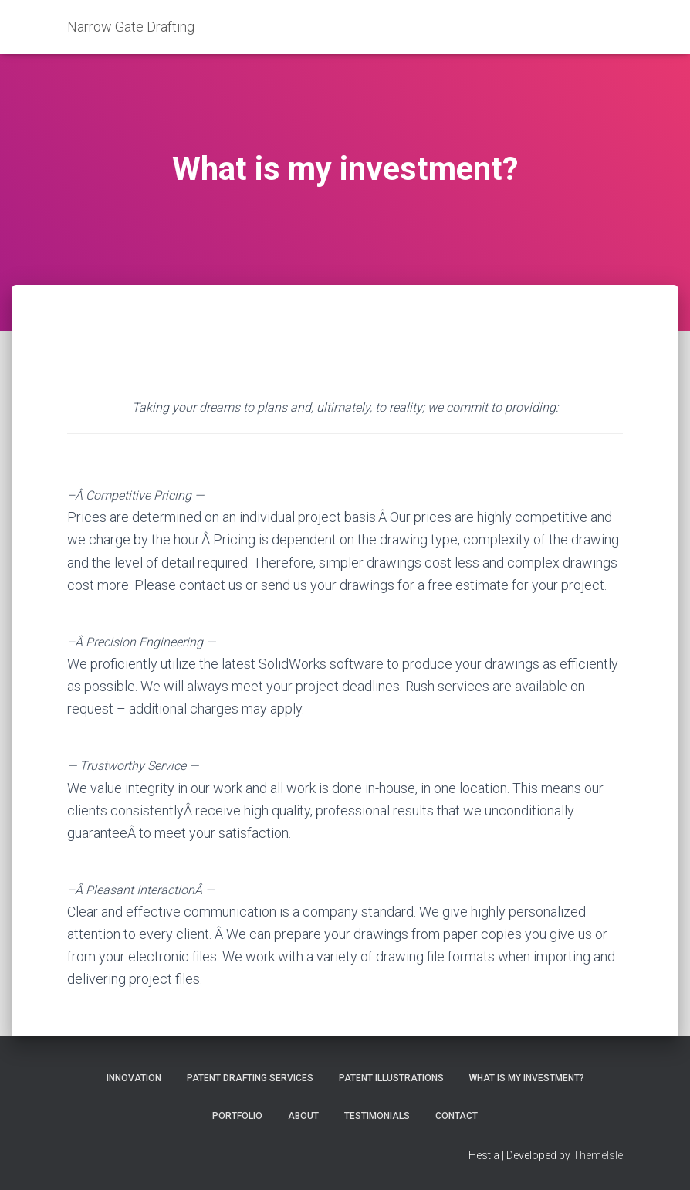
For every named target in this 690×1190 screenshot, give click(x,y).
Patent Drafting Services (250, 1078)
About (303, 1115)
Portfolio (237, 1115)
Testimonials (377, 1115)
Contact (456, 1115)
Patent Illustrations (391, 1078)
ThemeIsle (598, 1155)
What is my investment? (526, 1078)
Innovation (134, 1078)
